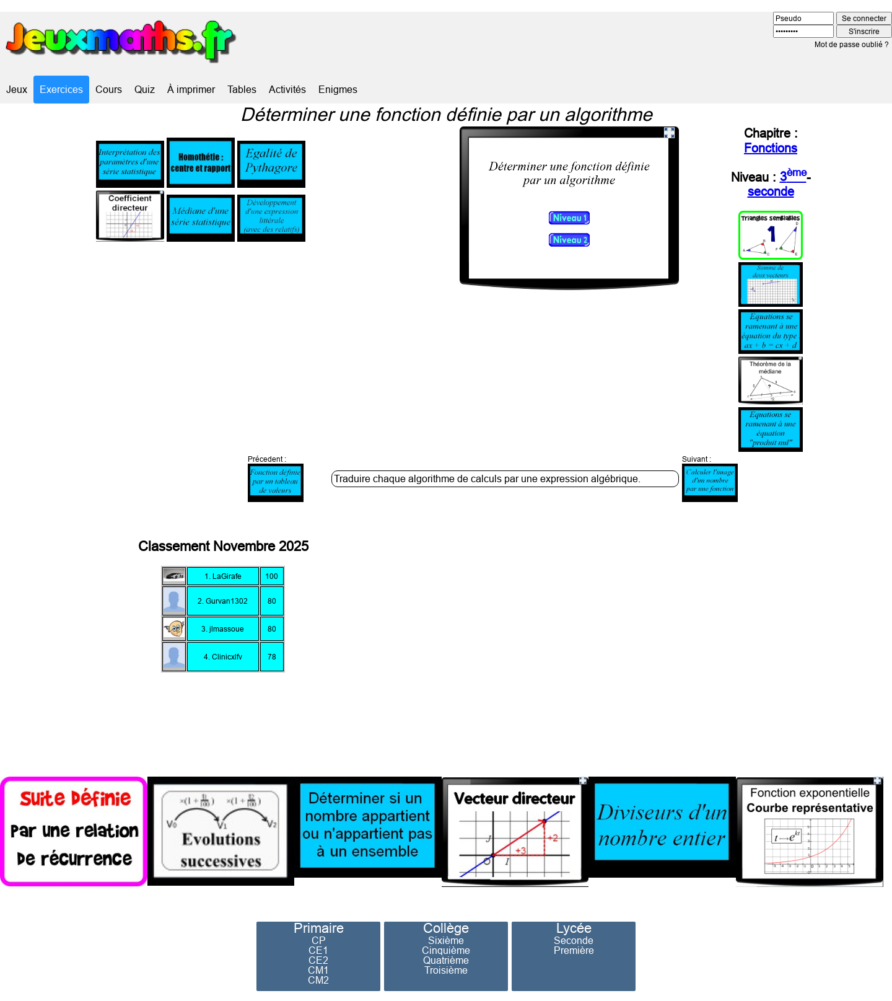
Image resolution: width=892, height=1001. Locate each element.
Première (574, 950)
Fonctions (770, 148)
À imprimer (191, 89)
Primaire (319, 928)
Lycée (574, 928)
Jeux (16, 89)
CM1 (318, 970)
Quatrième (446, 960)
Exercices (61, 89)
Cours (108, 89)
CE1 (318, 950)
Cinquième (446, 950)
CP (319, 940)
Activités (287, 89)
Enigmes (337, 89)
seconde (771, 191)
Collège (446, 928)
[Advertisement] (691, 636)
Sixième (446, 940)
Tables (241, 89)
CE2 (318, 960)
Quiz (144, 89)
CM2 (318, 980)
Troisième (446, 970)
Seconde (573, 940)
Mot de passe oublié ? (852, 44)
